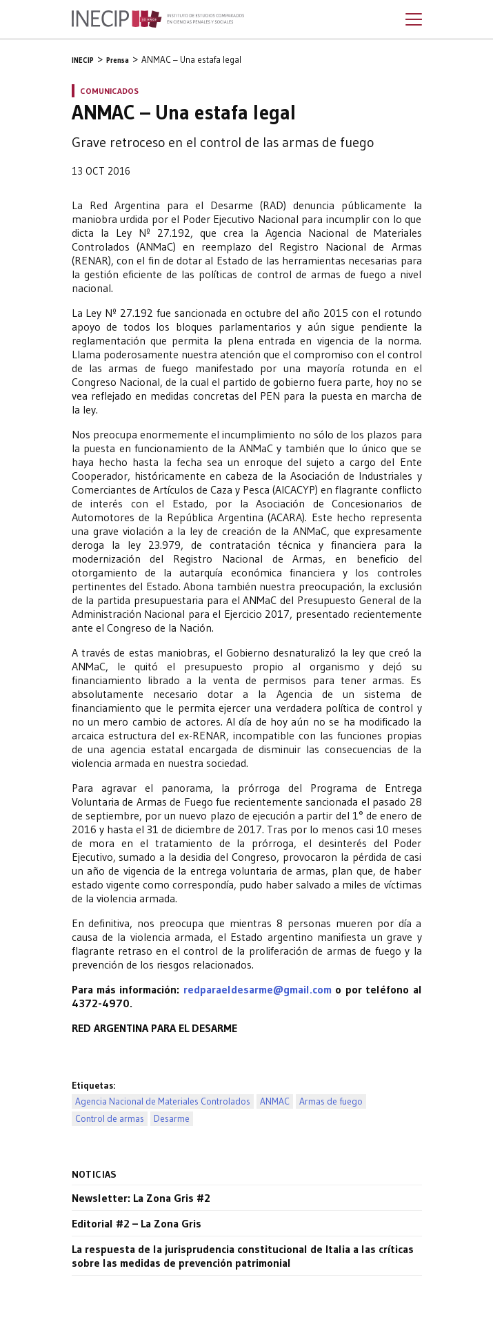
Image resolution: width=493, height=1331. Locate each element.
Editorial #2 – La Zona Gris (136, 1223)
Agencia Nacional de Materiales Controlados (162, 1101)
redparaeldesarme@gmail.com (257, 989)
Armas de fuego (331, 1101)
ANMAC (275, 1101)
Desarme (172, 1119)
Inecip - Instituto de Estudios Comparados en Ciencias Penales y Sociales (158, 19)
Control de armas (109, 1119)
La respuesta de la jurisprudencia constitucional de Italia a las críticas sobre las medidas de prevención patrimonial (243, 1256)
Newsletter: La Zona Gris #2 (141, 1198)
